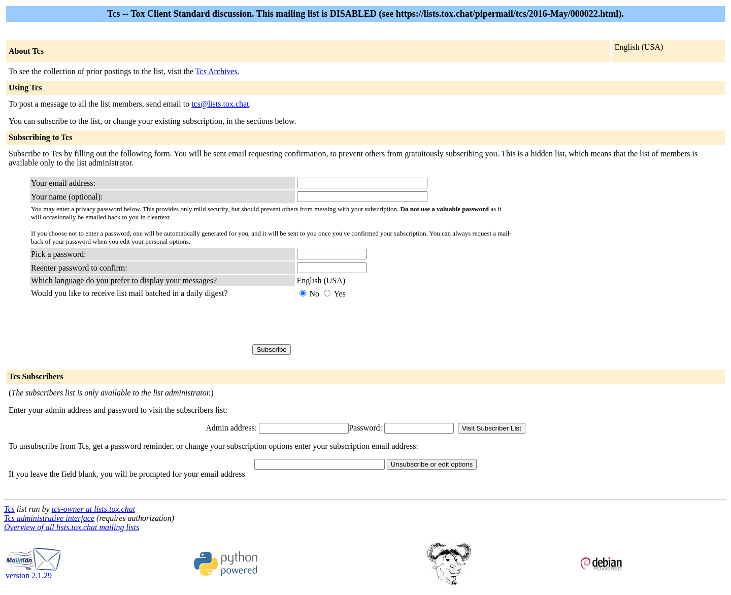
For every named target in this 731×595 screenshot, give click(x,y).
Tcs (9, 509)
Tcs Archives (216, 71)
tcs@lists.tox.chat (220, 104)
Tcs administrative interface (49, 518)
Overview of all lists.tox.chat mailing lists (71, 527)
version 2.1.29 (33, 572)
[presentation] (374, 321)
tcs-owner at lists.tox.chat (93, 509)
